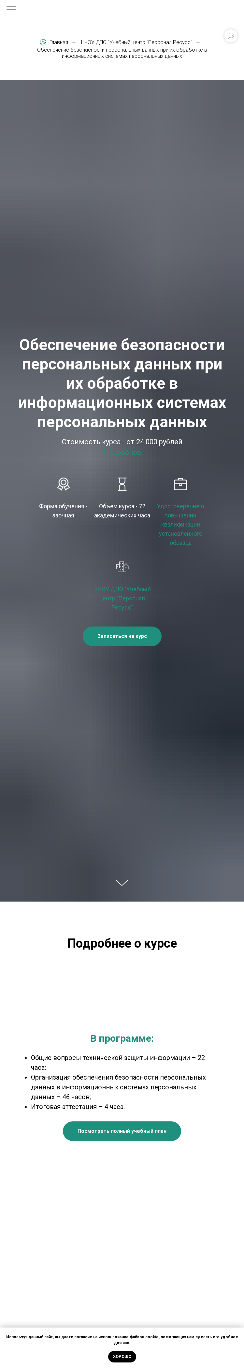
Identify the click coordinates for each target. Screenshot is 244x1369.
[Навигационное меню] (11, 10)
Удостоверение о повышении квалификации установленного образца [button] (180, 524)
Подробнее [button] (122, 452)
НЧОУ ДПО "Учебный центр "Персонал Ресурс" (136, 42)
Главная (54, 42)
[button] (122, 636)
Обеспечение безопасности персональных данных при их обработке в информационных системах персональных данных (122, 53)
